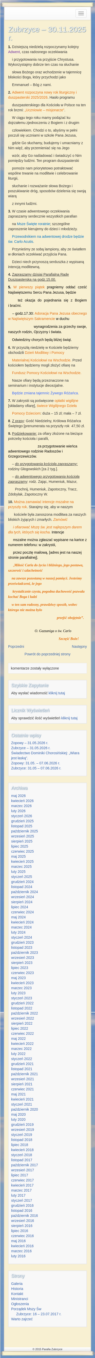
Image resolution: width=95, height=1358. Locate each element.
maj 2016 (18, 1241)
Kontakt (17, 1294)
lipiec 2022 (19, 1028)
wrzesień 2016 (22, 1221)
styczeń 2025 (21, 877)
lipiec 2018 (19, 1145)
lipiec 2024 (19, 907)
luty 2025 (18, 872)
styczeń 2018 (21, 1155)
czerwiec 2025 (22, 851)
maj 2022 (18, 1039)
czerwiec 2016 (22, 1236)
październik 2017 (24, 1165)
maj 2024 (18, 917)
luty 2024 (18, 932)
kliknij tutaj (57, 693)
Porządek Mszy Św (26, 1309)
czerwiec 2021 (22, 1089)
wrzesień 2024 (22, 897)
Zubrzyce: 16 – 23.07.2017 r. (38, 1314)
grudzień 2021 (22, 1064)
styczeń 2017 (21, 1200)
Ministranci (19, 1299)
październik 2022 (24, 1013)
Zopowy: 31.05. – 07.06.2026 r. (35, 763)
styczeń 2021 (21, 1104)
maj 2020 (18, 1114)
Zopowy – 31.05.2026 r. (29, 743)
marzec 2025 (21, 867)
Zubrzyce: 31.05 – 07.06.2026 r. (36, 768)
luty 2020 (18, 1119)
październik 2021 (24, 1074)
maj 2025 (18, 856)
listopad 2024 (21, 887)
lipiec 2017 (19, 1175)
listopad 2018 (21, 1140)
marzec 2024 (21, 927)
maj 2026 (18, 796)
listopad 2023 (21, 947)
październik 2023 (24, 953)
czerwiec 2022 (22, 1033)
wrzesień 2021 (22, 1079)
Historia (17, 1289)
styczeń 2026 (21, 816)
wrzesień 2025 (22, 836)
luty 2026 (18, 811)
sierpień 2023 (21, 963)
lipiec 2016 (19, 1231)
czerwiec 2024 (22, 912)
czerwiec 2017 (22, 1180)
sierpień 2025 (21, 841)
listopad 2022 (21, 1008)
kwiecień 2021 (22, 1099)
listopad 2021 (21, 1069)
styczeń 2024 (21, 937)
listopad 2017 (21, 1160)
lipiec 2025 (19, 846)
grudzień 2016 (22, 1205)
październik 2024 (24, 892)
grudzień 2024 (22, 882)
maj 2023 (18, 978)
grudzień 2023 (22, 942)
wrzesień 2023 (22, 958)
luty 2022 (18, 1054)
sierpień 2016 (21, 1226)
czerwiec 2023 (22, 973)
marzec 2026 (21, 806)
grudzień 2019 (22, 1125)
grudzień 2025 (22, 821)
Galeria (17, 1284)
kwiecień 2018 (22, 1150)
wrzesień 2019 (22, 1130)
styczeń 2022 (21, 1059)
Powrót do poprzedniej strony (47, 654)
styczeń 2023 (21, 998)
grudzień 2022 (22, 1003)
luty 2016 (18, 1256)
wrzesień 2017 (22, 1170)
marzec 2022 (21, 1049)
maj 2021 (18, 1094)
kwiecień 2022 (22, 1044)
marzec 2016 (21, 1251)
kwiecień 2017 (22, 1185)
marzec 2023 (21, 988)
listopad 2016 (21, 1211)
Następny (79, 646)
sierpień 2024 (21, 902)
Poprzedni (16, 646)
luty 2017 (18, 1195)
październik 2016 (24, 1216)
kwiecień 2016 (22, 1246)
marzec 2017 (21, 1190)
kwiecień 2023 (22, 983)
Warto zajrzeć (22, 1319)
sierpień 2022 (21, 1023)
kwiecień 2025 (22, 861)
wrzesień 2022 (22, 1018)
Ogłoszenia (20, 1304)
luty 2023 (18, 993)
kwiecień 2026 (22, 801)
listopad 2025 (21, 826)
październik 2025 (24, 831)
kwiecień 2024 (22, 922)
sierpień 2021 (21, 1084)
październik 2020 (24, 1109)
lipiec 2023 (19, 968)
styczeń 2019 (21, 1135)
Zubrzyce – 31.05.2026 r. (30, 748)
